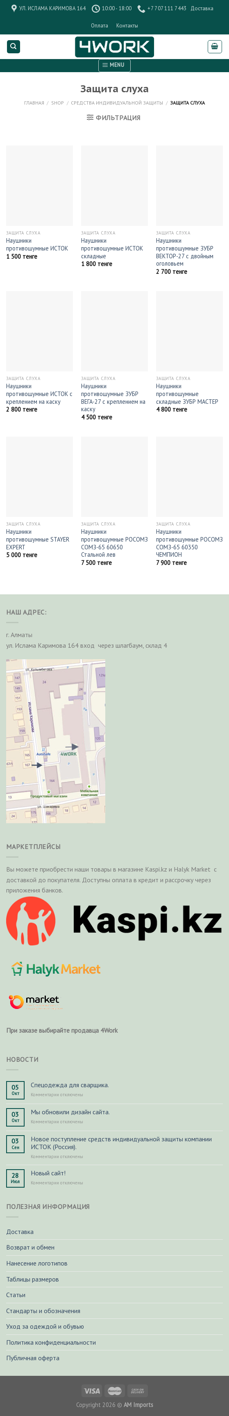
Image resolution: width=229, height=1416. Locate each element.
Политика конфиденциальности (51, 1342)
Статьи (15, 1295)
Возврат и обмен (30, 1247)
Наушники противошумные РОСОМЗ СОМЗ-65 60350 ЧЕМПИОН (189, 543)
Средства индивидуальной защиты (117, 103)
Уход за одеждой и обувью (45, 1326)
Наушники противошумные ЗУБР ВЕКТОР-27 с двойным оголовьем (184, 252)
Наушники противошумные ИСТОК (37, 244)
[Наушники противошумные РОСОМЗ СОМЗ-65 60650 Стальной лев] (114, 477)
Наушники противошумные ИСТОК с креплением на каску (39, 393)
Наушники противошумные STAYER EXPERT (37, 539)
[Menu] (114, 65)
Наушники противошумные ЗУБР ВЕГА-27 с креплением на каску (113, 397)
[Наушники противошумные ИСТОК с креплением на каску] (39, 331)
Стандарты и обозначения (43, 1311)
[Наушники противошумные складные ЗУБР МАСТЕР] (189, 331)
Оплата (99, 25)
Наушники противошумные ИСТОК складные (112, 248)
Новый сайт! (48, 1173)
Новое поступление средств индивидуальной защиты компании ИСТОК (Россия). (121, 1143)
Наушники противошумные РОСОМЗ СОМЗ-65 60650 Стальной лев (114, 543)
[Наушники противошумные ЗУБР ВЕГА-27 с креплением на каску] (114, 331)
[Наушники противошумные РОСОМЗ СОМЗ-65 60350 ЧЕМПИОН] (189, 477)
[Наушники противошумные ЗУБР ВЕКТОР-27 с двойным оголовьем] (189, 186)
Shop (57, 103)
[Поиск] (13, 47)
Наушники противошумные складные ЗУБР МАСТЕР (187, 393)
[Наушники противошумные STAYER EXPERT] (39, 477)
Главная (34, 103)
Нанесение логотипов (37, 1263)
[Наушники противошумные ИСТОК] (39, 186)
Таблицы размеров (32, 1279)
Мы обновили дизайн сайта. (70, 1112)
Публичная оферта (32, 1358)
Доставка (201, 8)
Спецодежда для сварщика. (70, 1085)
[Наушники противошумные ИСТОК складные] (114, 186)
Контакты (127, 25)
